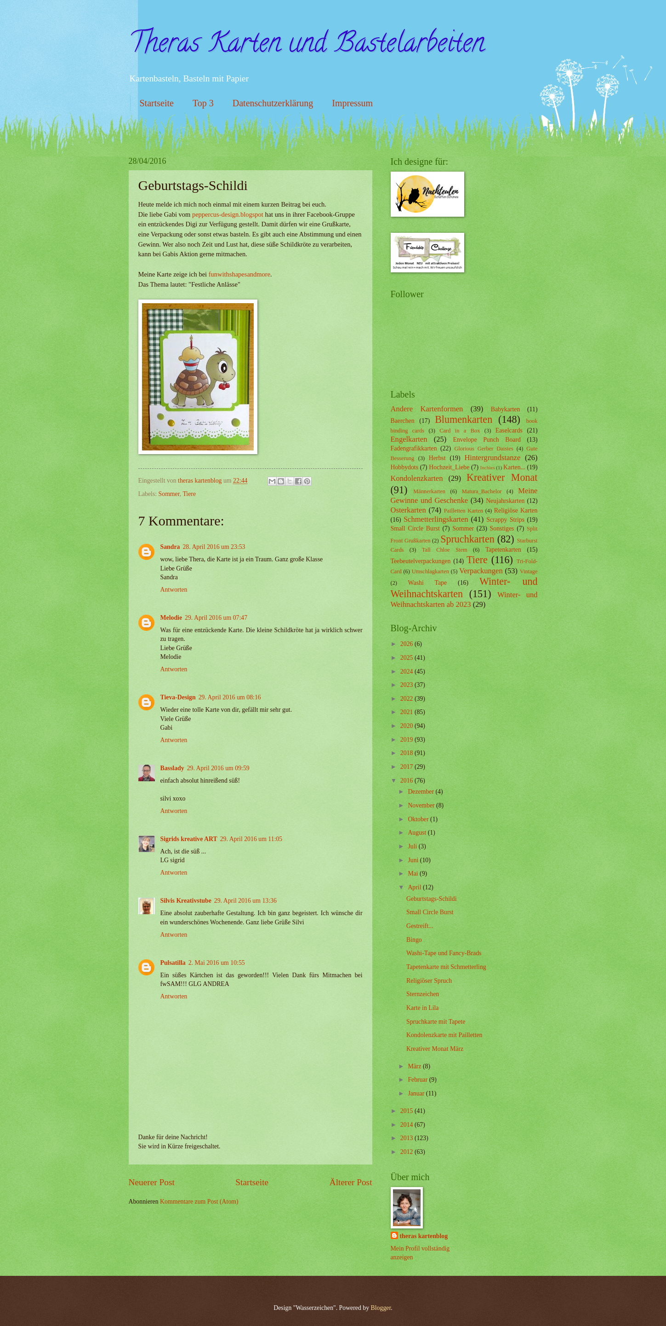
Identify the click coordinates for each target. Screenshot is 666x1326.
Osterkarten (408, 510)
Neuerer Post (152, 1182)
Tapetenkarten (503, 549)
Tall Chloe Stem (444, 550)
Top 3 (203, 103)
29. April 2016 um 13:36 (245, 900)
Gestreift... (419, 925)
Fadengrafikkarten (414, 448)
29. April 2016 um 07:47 (216, 617)
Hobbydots (405, 467)
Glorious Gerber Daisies (483, 448)
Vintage (529, 571)
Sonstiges (502, 528)
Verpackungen (481, 570)
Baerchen (403, 420)
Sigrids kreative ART (188, 839)
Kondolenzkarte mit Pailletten (444, 1035)
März (415, 1066)
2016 (407, 780)
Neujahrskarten (505, 500)
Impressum (352, 103)
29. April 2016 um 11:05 (251, 839)
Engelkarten (409, 439)
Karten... (514, 467)
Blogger (381, 1307)
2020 (407, 725)
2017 (407, 766)
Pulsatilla (173, 962)
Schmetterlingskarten (436, 519)
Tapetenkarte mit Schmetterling (446, 966)
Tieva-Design (178, 697)
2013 (407, 1138)
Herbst (437, 458)
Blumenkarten (463, 419)
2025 (407, 657)
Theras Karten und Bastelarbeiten (306, 45)
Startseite (157, 103)
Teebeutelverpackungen (421, 561)
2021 (407, 712)
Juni (414, 860)
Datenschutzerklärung (273, 103)
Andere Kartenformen (427, 408)
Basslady (172, 768)
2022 (407, 698)
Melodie (171, 617)
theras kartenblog (424, 1236)
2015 (407, 1110)
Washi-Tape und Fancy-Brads (443, 953)
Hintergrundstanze (492, 457)
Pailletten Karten (463, 510)
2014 (407, 1124)
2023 (407, 684)
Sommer (169, 493)
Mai (414, 873)
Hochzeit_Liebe (449, 467)
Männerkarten (429, 491)
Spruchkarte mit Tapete (435, 1021)
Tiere (189, 493)
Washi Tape (427, 582)
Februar (418, 1079)
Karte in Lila (422, 1007)
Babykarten (505, 409)
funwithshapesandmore (239, 274)
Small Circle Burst (415, 528)
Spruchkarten (467, 539)
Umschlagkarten (430, 571)
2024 (407, 671)
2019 (407, 739)
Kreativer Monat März (434, 1048)
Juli (413, 846)
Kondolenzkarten (417, 478)
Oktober (419, 819)
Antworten (174, 589)
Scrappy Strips (505, 519)
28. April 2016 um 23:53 (213, 546)
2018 (407, 752)
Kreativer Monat (502, 477)
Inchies (487, 467)
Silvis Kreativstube (185, 900)
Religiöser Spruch (429, 980)
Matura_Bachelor (482, 491)
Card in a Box (459, 430)
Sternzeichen (422, 994)
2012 (407, 1151)
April (415, 887)
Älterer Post (351, 1182)
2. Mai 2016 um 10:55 (216, 962)
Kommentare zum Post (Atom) (199, 1201)
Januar (417, 1093)
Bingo (414, 939)
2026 (407, 643)
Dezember (421, 791)
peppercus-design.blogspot (227, 214)
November (422, 805)
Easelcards (509, 430)
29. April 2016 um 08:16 (230, 697)
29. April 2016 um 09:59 (218, 768)
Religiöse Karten (516, 510)
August (417, 832)
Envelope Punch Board (487, 439)
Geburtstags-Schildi (431, 898)
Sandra (170, 546)
